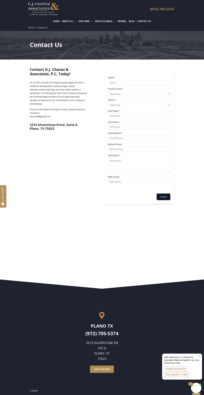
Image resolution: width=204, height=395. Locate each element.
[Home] (56, 21)
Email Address (114, 133)
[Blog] (132, 21)
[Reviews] (122, 21)
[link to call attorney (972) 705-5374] (162, 9)
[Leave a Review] (102, 369)
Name (111, 77)
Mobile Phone (115, 144)
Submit (163, 196)
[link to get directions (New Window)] (102, 327)
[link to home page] (43, 8)
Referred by (113, 176)
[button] (74, 21)
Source (111, 99)
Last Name (113, 122)
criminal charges (60, 86)
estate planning (47, 89)
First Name (113, 111)
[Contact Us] (144, 21)
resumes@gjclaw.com (40, 116)
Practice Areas (115, 88)
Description (113, 155)
